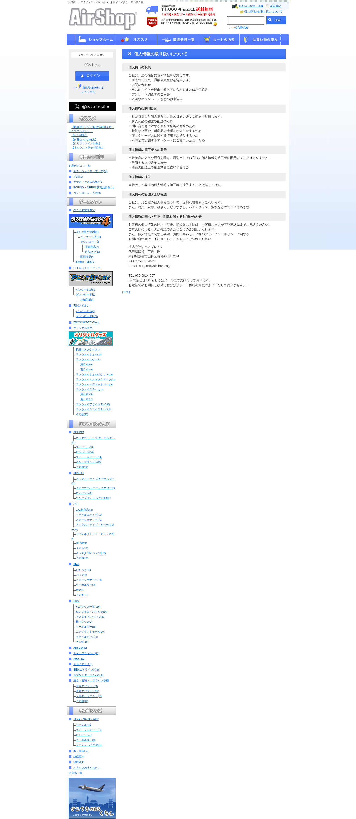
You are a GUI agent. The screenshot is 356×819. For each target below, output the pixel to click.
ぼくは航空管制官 (84, 210)
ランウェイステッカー (89, 389)
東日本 (86, 364)
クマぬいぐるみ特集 (87, 182)
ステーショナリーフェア (90, 171)
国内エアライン (87, 686)
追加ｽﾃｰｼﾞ (92, 251)
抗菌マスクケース (88, 349)
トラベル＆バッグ (89, 514)
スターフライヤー (86, 653)
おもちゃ (83, 570)
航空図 (78, 756)
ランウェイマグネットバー (94, 384)
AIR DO (80, 647)
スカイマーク (82, 664)
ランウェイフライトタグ (93, 404)
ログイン (90, 76)
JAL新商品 (84, 509)
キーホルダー (86, 584)
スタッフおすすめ (86, 767)
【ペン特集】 (79, 135)
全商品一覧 (75, 772)
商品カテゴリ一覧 (79, 165)
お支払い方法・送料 (251, 6)
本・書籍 (80, 751)
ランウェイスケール (88, 359)
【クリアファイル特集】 (86, 143)
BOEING (78, 432)
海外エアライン (87, 691)
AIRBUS (78, 473)
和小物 (81, 543)
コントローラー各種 (87, 193)
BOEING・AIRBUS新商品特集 (93, 187)
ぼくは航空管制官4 (87, 231)
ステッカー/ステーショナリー (95, 488)
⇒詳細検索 (240, 27)
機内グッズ (84, 621)
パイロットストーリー (87, 268)
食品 (80, 589)
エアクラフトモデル (90, 631)
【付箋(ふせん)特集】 (84, 139)
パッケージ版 (90, 236)
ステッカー (85, 447)
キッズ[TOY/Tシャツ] (91, 553)
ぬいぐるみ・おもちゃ (91, 611)
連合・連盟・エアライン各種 (91, 680)
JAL (75, 504)
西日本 (86, 369)
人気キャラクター (89, 696)
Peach (79, 658)
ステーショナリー (89, 457)
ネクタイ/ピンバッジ (90, 616)
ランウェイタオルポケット (94, 374)
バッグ (81, 575)
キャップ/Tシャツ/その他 (93, 498)
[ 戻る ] (126, 292)
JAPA (78, 176)
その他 (82, 414)
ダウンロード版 (89, 241)
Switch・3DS (85, 261)
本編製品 (92, 246)
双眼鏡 (78, 762)
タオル (82, 548)
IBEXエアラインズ (86, 669)
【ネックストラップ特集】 (87, 147)
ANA (76, 564)
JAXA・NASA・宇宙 (86, 719)
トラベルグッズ (87, 636)
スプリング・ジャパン (88, 675)
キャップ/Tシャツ (88, 462)
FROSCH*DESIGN (86, 322)
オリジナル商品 (82, 327)
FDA (76, 601)
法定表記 (275, 6)
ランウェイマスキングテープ (95, 379)
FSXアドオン (81, 305)
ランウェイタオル (89, 354)
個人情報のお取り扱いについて (263, 11)
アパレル (83, 725)
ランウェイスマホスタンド (93, 409)
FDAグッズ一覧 (88, 606)
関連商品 (87, 256)
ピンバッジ (85, 452)
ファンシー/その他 (89, 745)
